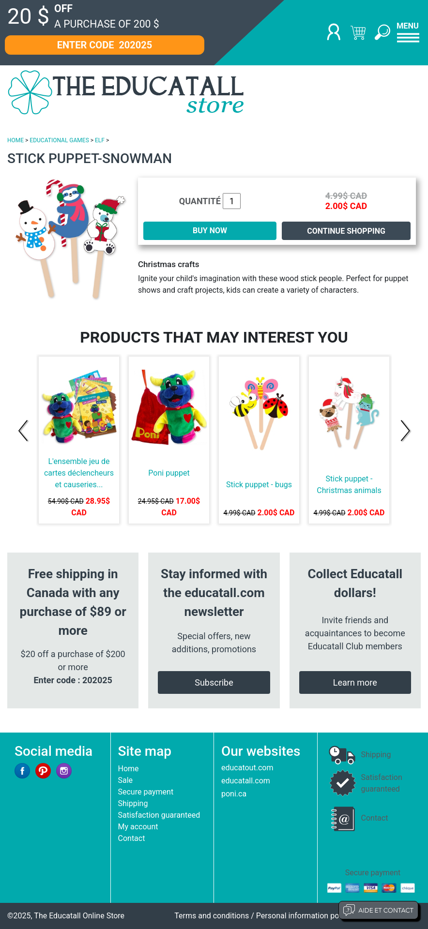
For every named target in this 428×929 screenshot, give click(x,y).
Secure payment (146, 791)
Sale (125, 780)
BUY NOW (210, 230)
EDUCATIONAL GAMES (59, 140)
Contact (131, 838)
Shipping (133, 803)
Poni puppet (168, 473)
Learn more (355, 682)
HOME (15, 140)
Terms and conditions (211, 915)
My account (138, 826)
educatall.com (245, 780)
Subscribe (214, 682)
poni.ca (233, 793)
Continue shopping (346, 231)
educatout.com (247, 767)
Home (128, 768)
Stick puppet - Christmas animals (349, 484)
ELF (100, 140)
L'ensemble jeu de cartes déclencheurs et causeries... (79, 473)
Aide (378, 910)
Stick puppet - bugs (259, 484)
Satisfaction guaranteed (159, 815)
